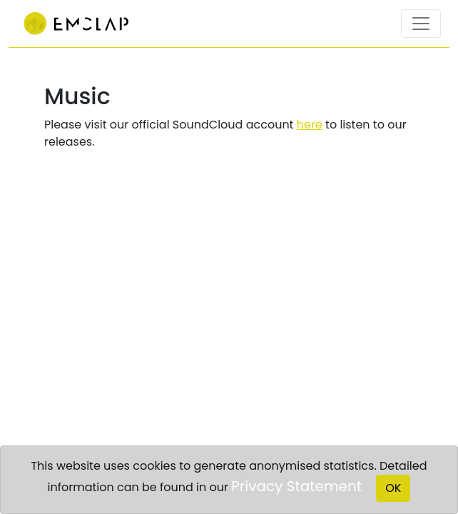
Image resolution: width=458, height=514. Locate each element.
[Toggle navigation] (421, 23)
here (309, 124)
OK (393, 488)
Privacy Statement (296, 486)
